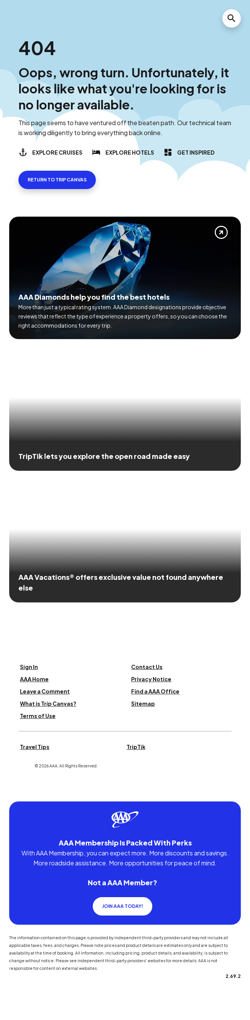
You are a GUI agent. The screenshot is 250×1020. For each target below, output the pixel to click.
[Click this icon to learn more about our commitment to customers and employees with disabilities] (20, 792)
